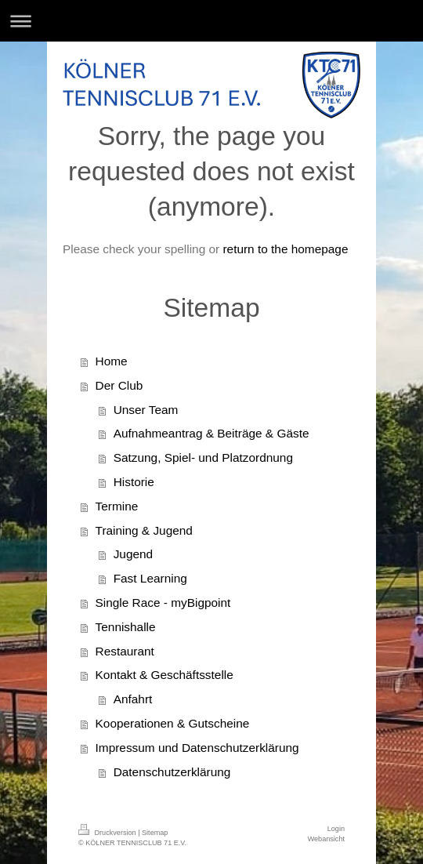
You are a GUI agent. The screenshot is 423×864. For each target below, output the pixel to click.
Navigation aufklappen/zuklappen (211, 21)
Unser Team (146, 409)
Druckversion (108, 833)
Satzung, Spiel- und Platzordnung (203, 457)
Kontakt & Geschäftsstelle (164, 674)
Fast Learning (150, 578)
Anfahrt (133, 699)
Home (112, 361)
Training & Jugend (144, 530)
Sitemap (155, 833)
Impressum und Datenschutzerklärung (197, 747)
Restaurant (125, 651)
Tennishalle (126, 626)
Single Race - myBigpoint (163, 602)
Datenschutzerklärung (172, 772)
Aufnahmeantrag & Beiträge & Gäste (211, 433)
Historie (134, 481)
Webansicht (326, 839)
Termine (117, 506)
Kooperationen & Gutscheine (173, 723)
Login (336, 829)
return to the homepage (285, 249)
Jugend (134, 554)
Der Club (119, 385)
